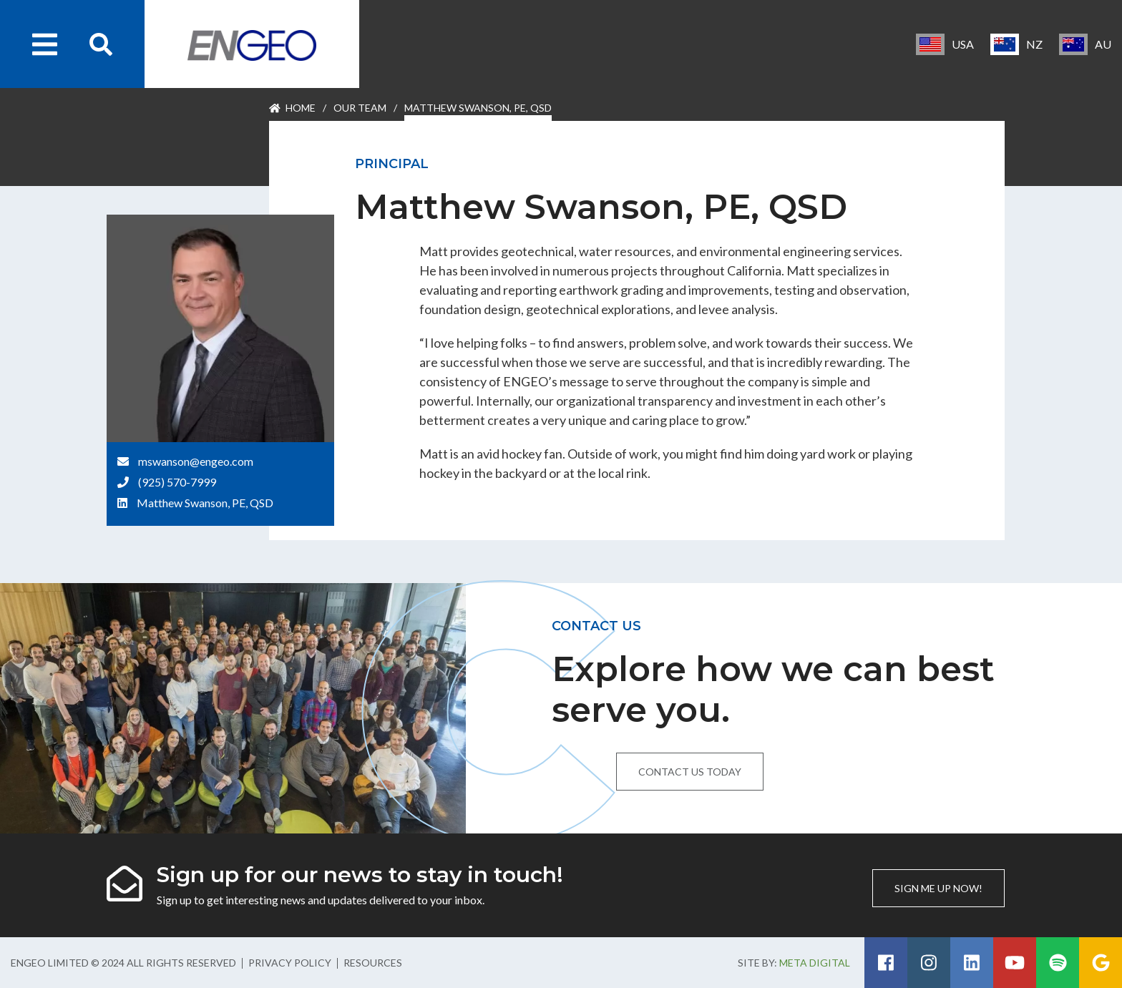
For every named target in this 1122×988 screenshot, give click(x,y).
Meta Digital (814, 963)
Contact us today (689, 772)
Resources (372, 963)
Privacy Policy (289, 963)
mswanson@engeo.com (195, 461)
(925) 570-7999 (177, 482)
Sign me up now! (938, 888)
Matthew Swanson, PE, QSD (205, 502)
